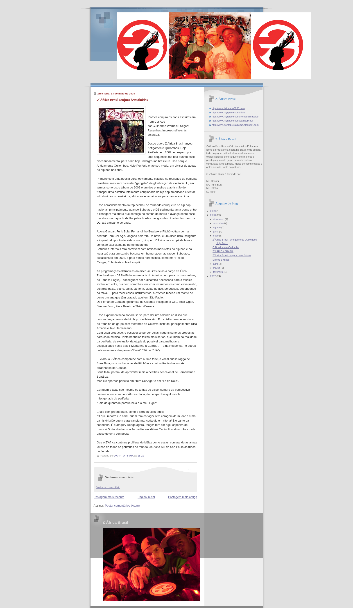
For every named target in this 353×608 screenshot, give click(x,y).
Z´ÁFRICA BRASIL (223, 251)
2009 (213, 211)
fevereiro (218, 272)
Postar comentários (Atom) (122, 505)
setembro (218, 223)
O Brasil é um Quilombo (226, 247)
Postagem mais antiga (182, 497)
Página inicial (146, 497)
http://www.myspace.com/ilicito (229, 112)
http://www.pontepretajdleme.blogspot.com (235, 125)
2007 (213, 276)
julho (216, 231)
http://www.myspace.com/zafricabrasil (232, 120)
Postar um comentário (108, 487)
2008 (213, 215)
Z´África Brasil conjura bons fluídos (232, 255)
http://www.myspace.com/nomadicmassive (235, 116)
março (217, 267)
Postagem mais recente (109, 497)
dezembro (219, 219)
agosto (217, 227)
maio (216, 235)
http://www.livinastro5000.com (228, 108)
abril (216, 263)
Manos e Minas (221, 259)
